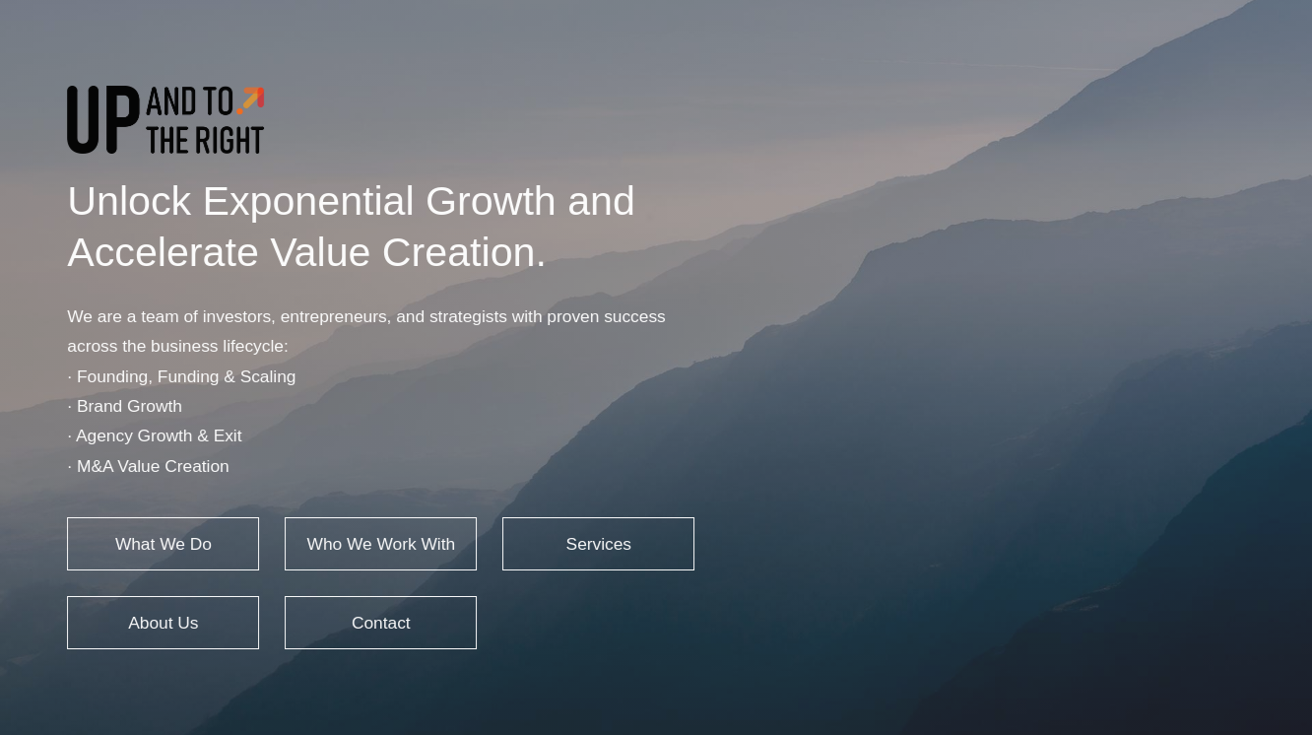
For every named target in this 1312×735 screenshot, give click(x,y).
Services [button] (596, 544)
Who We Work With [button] (379, 544)
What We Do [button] (162, 544)
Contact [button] (380, 623)
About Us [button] (162, 623)
